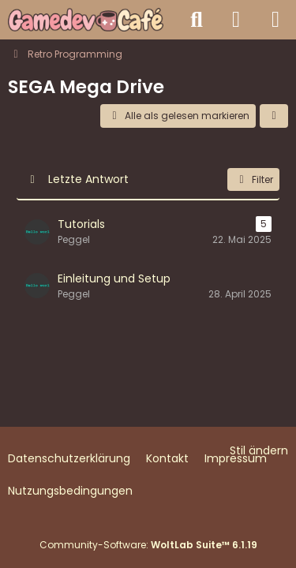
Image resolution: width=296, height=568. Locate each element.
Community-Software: (148, 544)
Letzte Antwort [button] (88, 179)
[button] (274, 116)
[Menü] (275, 20)
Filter (253, 179)
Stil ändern (259, 450)
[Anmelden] (236, 19)
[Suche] (196, 20)
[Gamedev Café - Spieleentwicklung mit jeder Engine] (86, 20)
